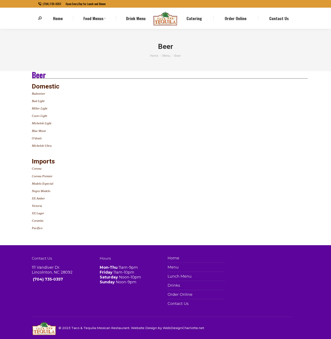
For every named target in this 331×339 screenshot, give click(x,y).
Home (173, 258)
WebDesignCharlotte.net (183, 328)
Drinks (174, 285)
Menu (173, 267)
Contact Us (178, 303)
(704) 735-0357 (49, 4)
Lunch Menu (180, 276)
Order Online (180, 294)
